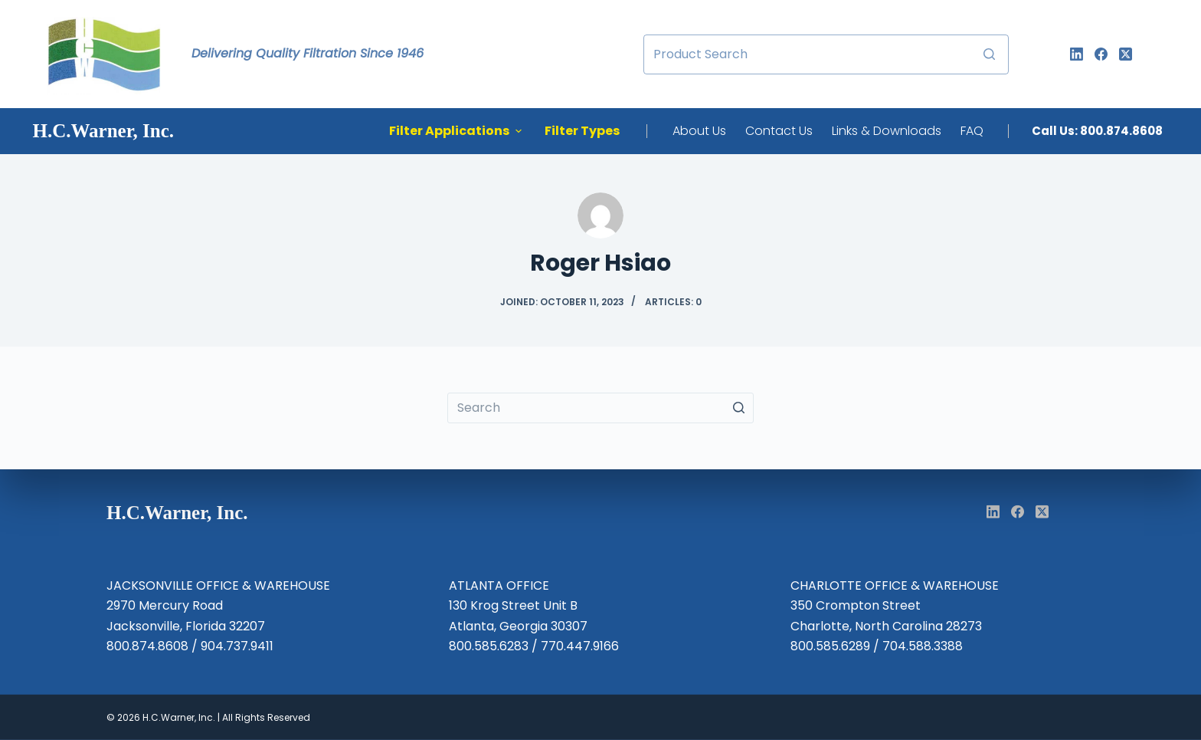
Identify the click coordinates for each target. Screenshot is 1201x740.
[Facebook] (1101, 54)
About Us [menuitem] (699, 131)
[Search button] (989, 54)
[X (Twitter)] (1125, 54)
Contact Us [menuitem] (779, 131)
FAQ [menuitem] (971, 131)
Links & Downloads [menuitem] (886, 131)
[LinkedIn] (1076, 54)
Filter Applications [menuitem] (457, 131)
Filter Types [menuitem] (582, 131)
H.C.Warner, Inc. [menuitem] (104, 130)
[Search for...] (826, 54)
